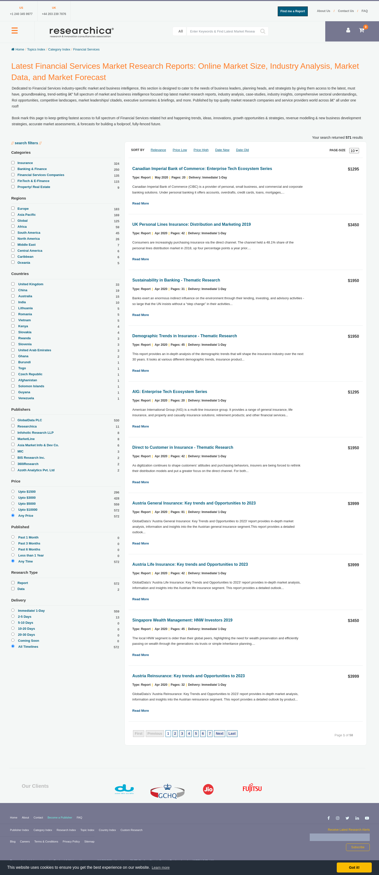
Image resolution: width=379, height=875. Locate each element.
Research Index (67, 830)
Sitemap (89, 841)
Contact (39, 817)
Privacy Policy (72, 841)
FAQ (365, 11)
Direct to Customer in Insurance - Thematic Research (182, 447)
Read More (140, 203)
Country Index (108, 830)
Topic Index (87, 830)
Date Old (242, 150)
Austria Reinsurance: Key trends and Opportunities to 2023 (188, 676)
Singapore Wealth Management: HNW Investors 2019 (182, 620)
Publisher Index (20, 830)
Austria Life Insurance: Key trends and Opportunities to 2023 (190, 564)
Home (14, 817)
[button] (15, 33)
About (26, 817)
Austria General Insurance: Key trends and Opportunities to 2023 (194, 503)
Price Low (180, 150)
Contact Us (346, 11)
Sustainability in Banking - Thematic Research (176, 280)
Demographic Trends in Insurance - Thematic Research (184, 336)
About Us (324, 11)
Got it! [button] (354, 868)
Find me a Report (292, 11)
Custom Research (131, 830)
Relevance (158, 150)
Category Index (43, 830)
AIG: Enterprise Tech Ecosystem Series (169, 392)
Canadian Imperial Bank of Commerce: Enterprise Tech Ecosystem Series (202, 168)
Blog (13, 841)
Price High (201, 150)
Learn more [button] (161, 868)
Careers (25, 841)
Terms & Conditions (46, 841)
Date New (222, 150)
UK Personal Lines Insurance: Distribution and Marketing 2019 (191, 224)
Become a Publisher (60, 817)
